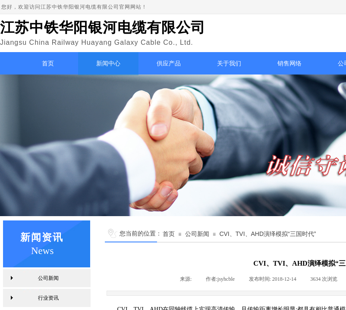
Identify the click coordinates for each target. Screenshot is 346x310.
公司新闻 (197, 233)
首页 (48, 63)
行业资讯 (48, 298)
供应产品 (169, 63)
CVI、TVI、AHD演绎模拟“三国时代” (267, 233)
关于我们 (229, 63)
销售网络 (289, 63)
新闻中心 (108, 63)
